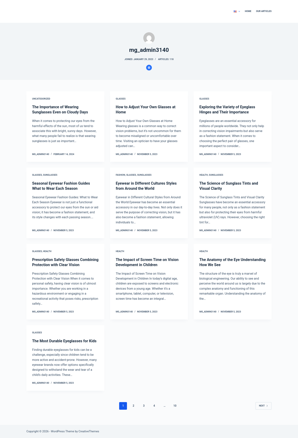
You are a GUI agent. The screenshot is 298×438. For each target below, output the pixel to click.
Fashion (120, 174)
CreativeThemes (88, 431)
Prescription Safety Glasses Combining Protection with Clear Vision (59, 264)
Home (248, 11)
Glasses (121, 98)
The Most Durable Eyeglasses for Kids (64, 345)
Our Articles (264, 11)
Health (203, 174)
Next (263, 409)
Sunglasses (50, 174)
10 (174, 409)
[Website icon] (149, 67)
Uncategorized (41, 98)
